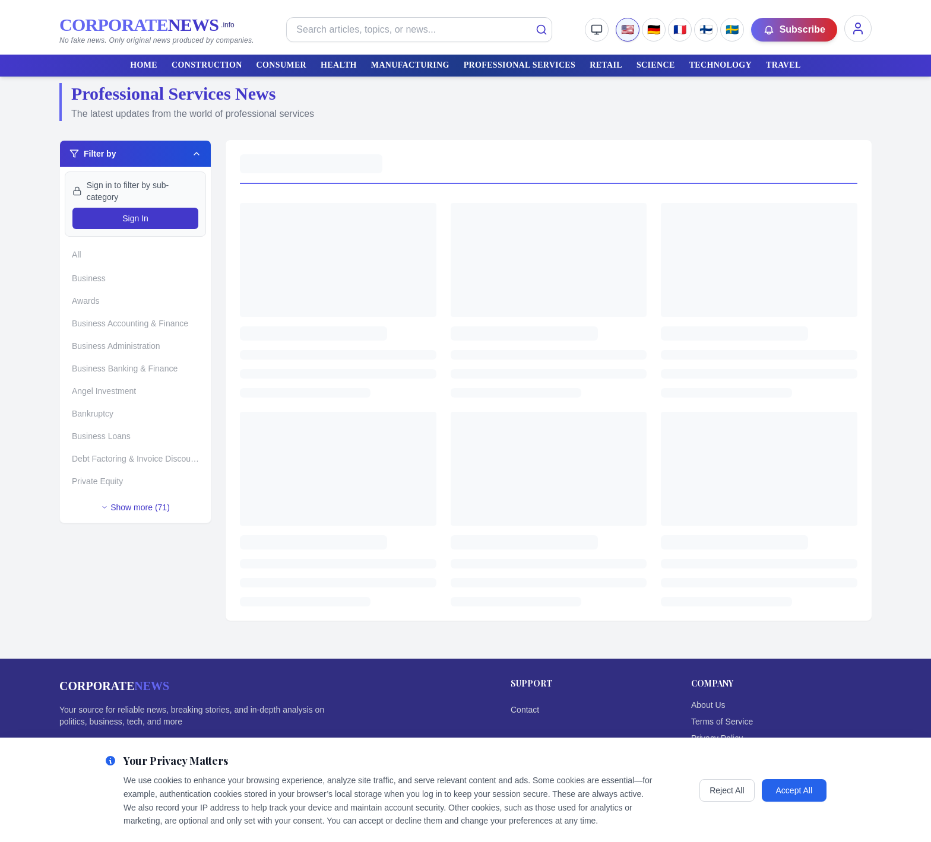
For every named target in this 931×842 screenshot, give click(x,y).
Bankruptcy (92, 413)
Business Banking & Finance (125, 368)
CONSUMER (281, 65)
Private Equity (97, 481)
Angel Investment (104, 391)
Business (89, 278)
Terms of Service (722, 721)
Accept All (794, 790)
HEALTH (339, 65)
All (76, 254)
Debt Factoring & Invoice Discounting (139, 458)
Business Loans (101, 436)
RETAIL (606, 65)
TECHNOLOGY (720, 65)
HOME (143, 65)
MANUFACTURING (410, 65)
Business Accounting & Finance (130, 323)
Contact (525, 709)
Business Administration (116, 346)
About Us (708, 705)
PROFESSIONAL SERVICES (520, 65)
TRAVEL (783, 65)
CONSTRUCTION (207, 65)
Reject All (727, 790)
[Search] (541, 30)
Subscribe (794, 30)
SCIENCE (655, 65)
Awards (85, 301)
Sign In (135, 218)
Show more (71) (135, 507)
